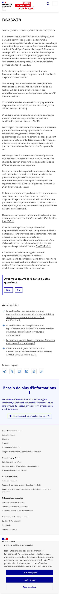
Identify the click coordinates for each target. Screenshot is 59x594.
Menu (55, 3)
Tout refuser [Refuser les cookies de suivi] (29, 579)
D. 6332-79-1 (42, 246)
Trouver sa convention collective (14, 470)
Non (8, 290)
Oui (18, 290)
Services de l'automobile (11, 521)
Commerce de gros (9, 529)
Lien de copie (41, 371)
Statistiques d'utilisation (11, 447)
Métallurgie (6, 525)
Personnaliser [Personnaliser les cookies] (29, 587)
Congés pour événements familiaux (15, 506)
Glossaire (5, 439)
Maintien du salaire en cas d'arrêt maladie (17, 510)
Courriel (26, 371)
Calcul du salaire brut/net (11, 462)
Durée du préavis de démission (13, 502)
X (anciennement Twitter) (12, 371)
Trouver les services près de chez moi (28, 416)
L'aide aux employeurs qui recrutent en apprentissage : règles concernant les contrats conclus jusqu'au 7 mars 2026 (29, 351)
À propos (5, 443)
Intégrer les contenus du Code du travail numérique (21, 451)
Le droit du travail (8, 435)
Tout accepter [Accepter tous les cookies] (29, 572)
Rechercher (48, 3)
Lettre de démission (9, 481)
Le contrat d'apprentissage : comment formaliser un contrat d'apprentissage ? (30, 342)
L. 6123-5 (6, 221)
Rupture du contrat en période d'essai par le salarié (21, 485)
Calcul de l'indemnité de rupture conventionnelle (20, 466)
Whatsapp (34, 371)
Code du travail (18, 30)
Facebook (4, 371)
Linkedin (19, 371)
